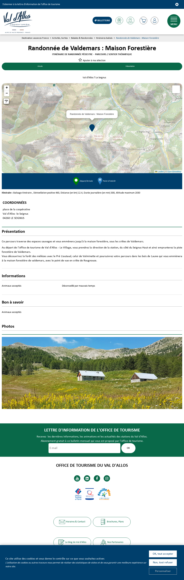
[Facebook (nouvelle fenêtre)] (97, 478)
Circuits (40, 66)
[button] (143, 20)
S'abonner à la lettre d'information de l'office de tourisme (31, 4)
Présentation (130, 66)
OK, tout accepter (163, 553)
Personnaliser (163, 571)
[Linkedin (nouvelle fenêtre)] (87, 478)
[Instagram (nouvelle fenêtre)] (107, 478)
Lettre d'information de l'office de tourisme (92, 430)
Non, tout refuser (163, 562)
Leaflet (159, 172)
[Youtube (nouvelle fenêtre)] (77, 478)
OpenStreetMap (174, 172)
